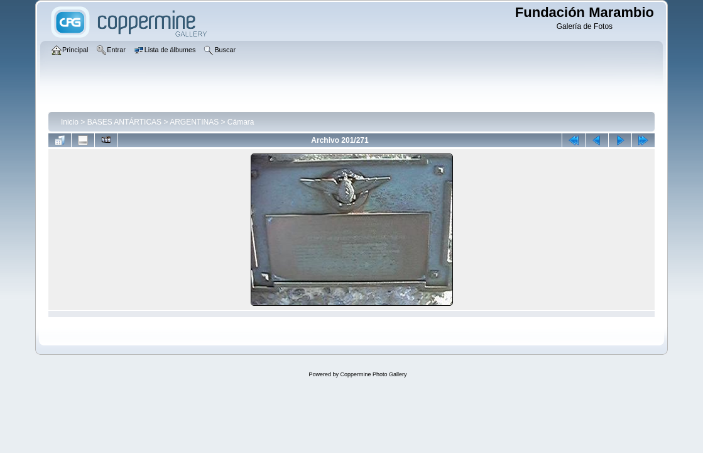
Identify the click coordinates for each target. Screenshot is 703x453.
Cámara (240, 122)
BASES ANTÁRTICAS (124, 122)
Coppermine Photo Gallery (373, 374)
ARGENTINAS (194, 122)
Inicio (70, 122)
